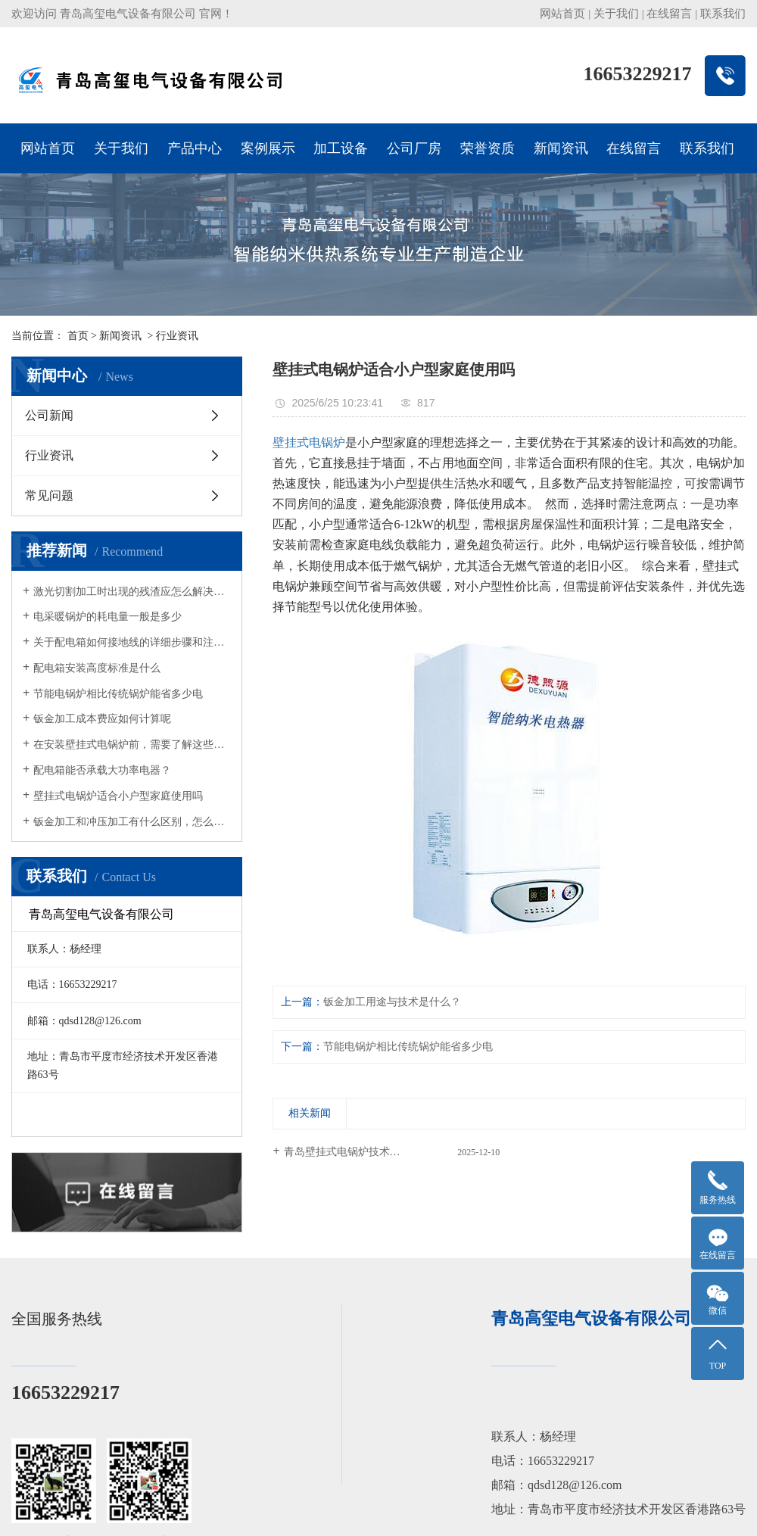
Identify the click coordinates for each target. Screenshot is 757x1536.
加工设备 (340, 148)
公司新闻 (49, 415)
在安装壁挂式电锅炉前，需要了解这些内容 (132, 744)
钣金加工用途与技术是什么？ (392, 1002)
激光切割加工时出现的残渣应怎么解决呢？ (132, 591)
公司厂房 (414, 148)
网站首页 (562, 14)
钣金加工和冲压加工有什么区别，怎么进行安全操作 (132, 821)
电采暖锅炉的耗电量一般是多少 (107, 616)
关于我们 (616, 14)
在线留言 (669, 14)
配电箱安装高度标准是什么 (96, 668)
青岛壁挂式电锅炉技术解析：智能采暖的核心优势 (392, 1151)
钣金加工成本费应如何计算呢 (102, 718)
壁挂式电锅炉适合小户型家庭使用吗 (118, 796)
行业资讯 (177, 335)
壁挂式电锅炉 (309, 442)
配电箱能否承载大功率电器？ (102, 770)
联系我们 (723, 14)
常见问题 (49, 495)
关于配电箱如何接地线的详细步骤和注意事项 (132, 642)
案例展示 (268, 148)
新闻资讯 (561, 148)
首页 (78, 335)
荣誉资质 (487, 148)
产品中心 (194, 148)
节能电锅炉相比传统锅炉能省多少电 (118, 693)
